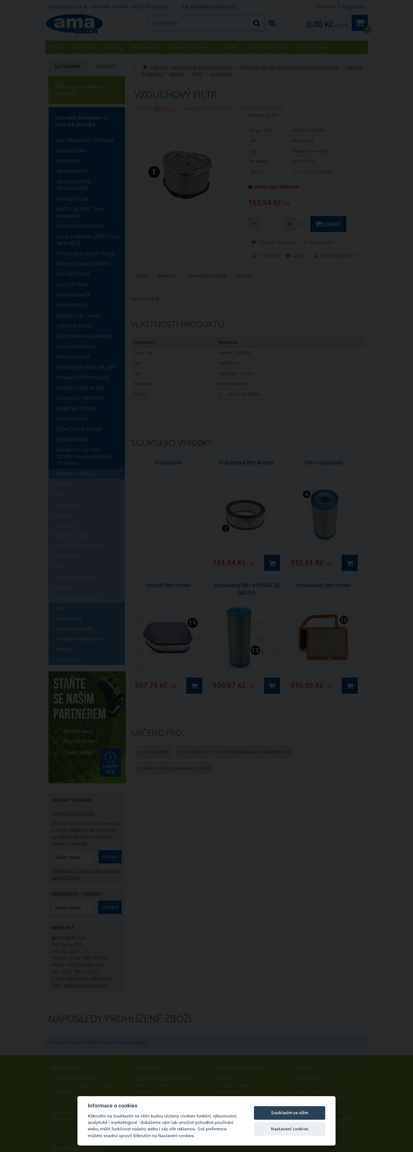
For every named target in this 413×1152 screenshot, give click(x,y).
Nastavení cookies (289, 1129)
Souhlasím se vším (289, 1113)
